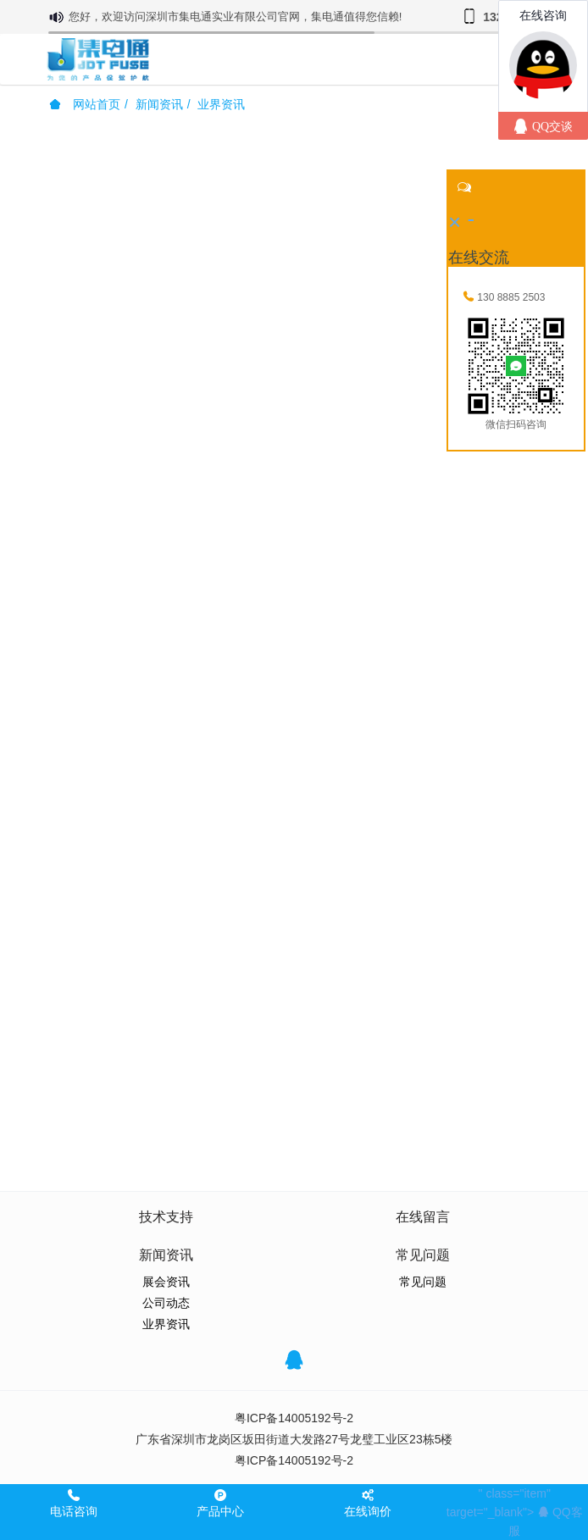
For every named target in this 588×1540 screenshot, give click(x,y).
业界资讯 (221, 104)
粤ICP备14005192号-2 (294, 1418)
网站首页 (84, 104)
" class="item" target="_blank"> (515, 1512)
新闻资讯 (159, 104)
